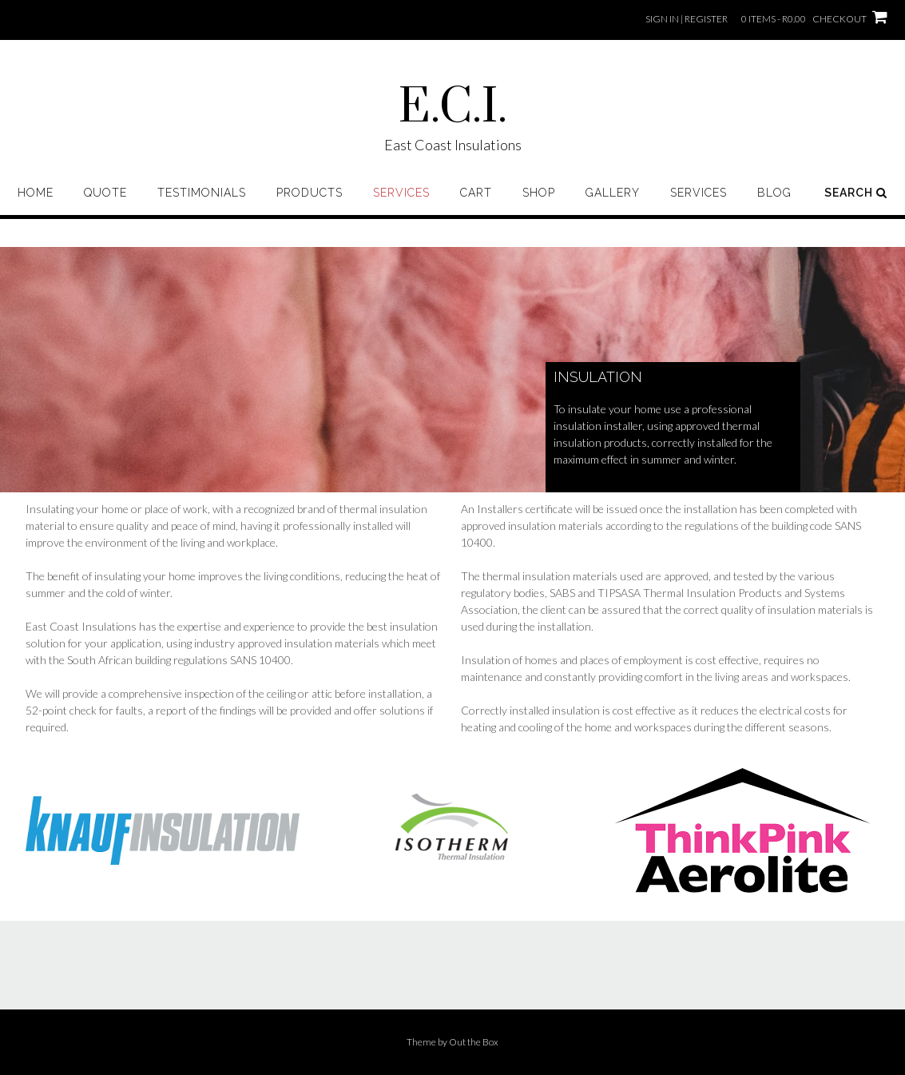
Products (309, 192)
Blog (774, 192)
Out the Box (473, 1042)
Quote (105, 192)
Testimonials (201, 192)
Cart (476, 192)
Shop (538, 192)
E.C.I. (453, 108)
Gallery (612, 192)
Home (36, 192)
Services (401, 192)
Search (855, 192)
